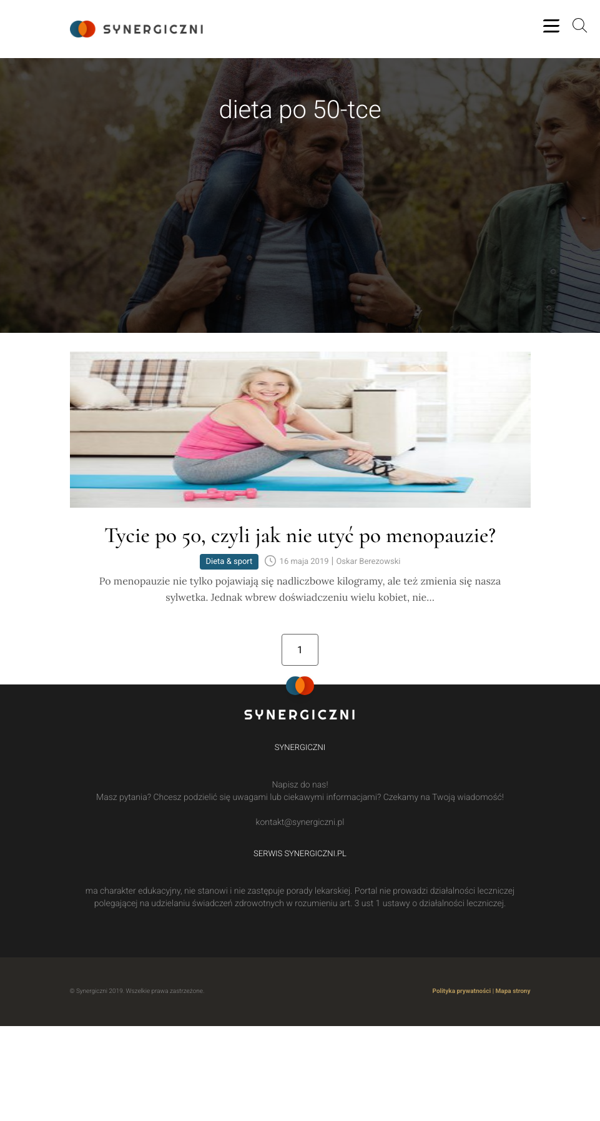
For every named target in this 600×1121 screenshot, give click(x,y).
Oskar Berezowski (368, 563)
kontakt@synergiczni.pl (300, 824)
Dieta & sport (229, 563)
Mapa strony (513, 992)
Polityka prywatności (462, 992)
